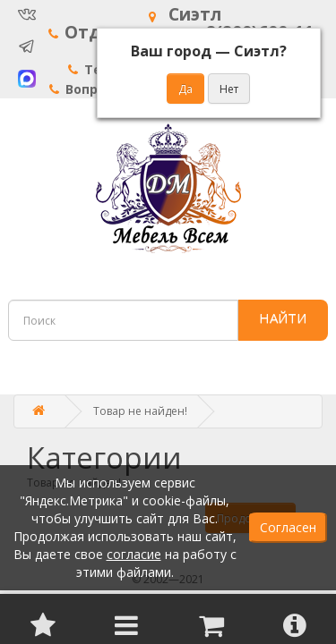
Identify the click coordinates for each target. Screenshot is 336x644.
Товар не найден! (140, 411)
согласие (134, 554)
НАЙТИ (282, 317)
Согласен (288, 527)
